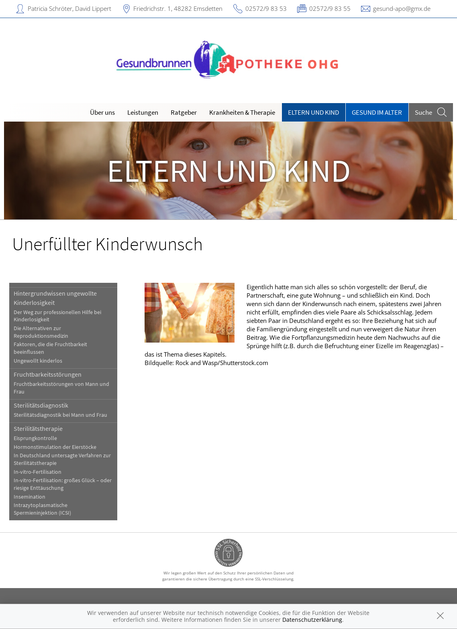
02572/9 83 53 (266, 8)
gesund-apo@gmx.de (401, 8)
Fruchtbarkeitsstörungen (48, 374)
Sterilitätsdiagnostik (41, 405)
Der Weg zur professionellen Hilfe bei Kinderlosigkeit (57, 316)
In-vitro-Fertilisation (37, 472)
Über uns (102, 112)
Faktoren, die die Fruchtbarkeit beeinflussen (50, 348)
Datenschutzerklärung (312, 619)
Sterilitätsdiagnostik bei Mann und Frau (60, 415)
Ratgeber (184, 112)
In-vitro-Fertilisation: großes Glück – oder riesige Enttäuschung (63, 484)
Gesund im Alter (377, 112)
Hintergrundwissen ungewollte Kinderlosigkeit (55, 297)
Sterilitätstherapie (38, 428)
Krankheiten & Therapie (242, 112)
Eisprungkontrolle (35, 438)
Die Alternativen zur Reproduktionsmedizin (41, 332)
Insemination (29, 496)
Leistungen (142, 112)
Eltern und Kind (313, 112)
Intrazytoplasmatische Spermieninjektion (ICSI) (42, 509)
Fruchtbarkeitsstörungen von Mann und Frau (61, 388)
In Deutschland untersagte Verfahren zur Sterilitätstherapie (62, 459)
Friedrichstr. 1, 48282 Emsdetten (177, 8)
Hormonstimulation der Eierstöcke (55, 447)
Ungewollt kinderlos (38, 360)
